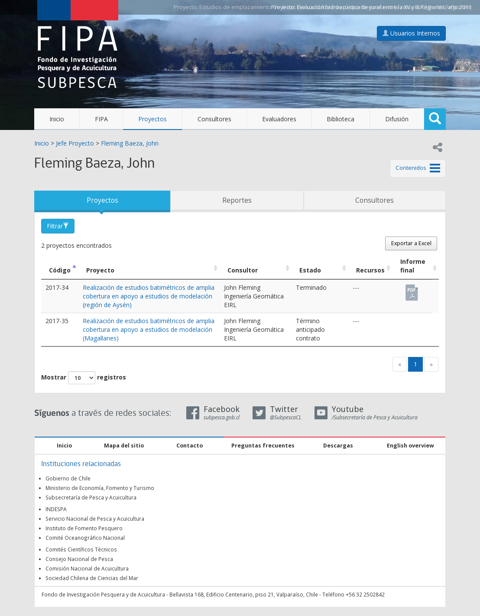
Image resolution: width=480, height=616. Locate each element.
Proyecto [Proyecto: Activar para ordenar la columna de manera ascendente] (100, 270)
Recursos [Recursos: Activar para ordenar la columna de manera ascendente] (370, 270)
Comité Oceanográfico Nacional (85, 537)
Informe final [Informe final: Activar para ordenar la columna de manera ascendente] (412, 265)
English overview (410, 445)
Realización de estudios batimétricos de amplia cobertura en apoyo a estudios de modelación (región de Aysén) (148, 296)
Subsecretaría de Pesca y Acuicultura (90, 497)
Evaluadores (279, 119)
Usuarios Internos (411, 33)
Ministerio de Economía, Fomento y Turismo (99, 487)
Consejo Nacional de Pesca (79, 558)
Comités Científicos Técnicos (81, 549)
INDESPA (56, 509)
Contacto (189, 445)
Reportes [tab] (237, 200)
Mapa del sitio (124, 445)
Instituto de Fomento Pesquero (84, 528)
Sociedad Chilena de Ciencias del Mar (91, 577)
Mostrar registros (83, 377)
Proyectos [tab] (102, 200)
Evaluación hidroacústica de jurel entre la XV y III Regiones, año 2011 (384, 7)
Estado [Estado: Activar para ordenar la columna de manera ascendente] (310, 270)
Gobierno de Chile (68, 478)
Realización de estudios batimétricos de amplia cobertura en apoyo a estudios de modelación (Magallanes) (148, 329)
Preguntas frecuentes (263, 445)
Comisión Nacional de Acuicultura (87, 568)
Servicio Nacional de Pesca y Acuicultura (94, 518)
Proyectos (152, 119)
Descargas (338, 445)
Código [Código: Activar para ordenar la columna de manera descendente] (60, 270)
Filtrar (58, 226)
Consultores (214, 119)
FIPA (101, 119)
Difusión (397, 119)
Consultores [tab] (374, 200)
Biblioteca (340, 119)
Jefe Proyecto (75, 143)
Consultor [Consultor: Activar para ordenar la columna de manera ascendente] (242, 270)
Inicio (56, 119)
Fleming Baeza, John (130, 143)
